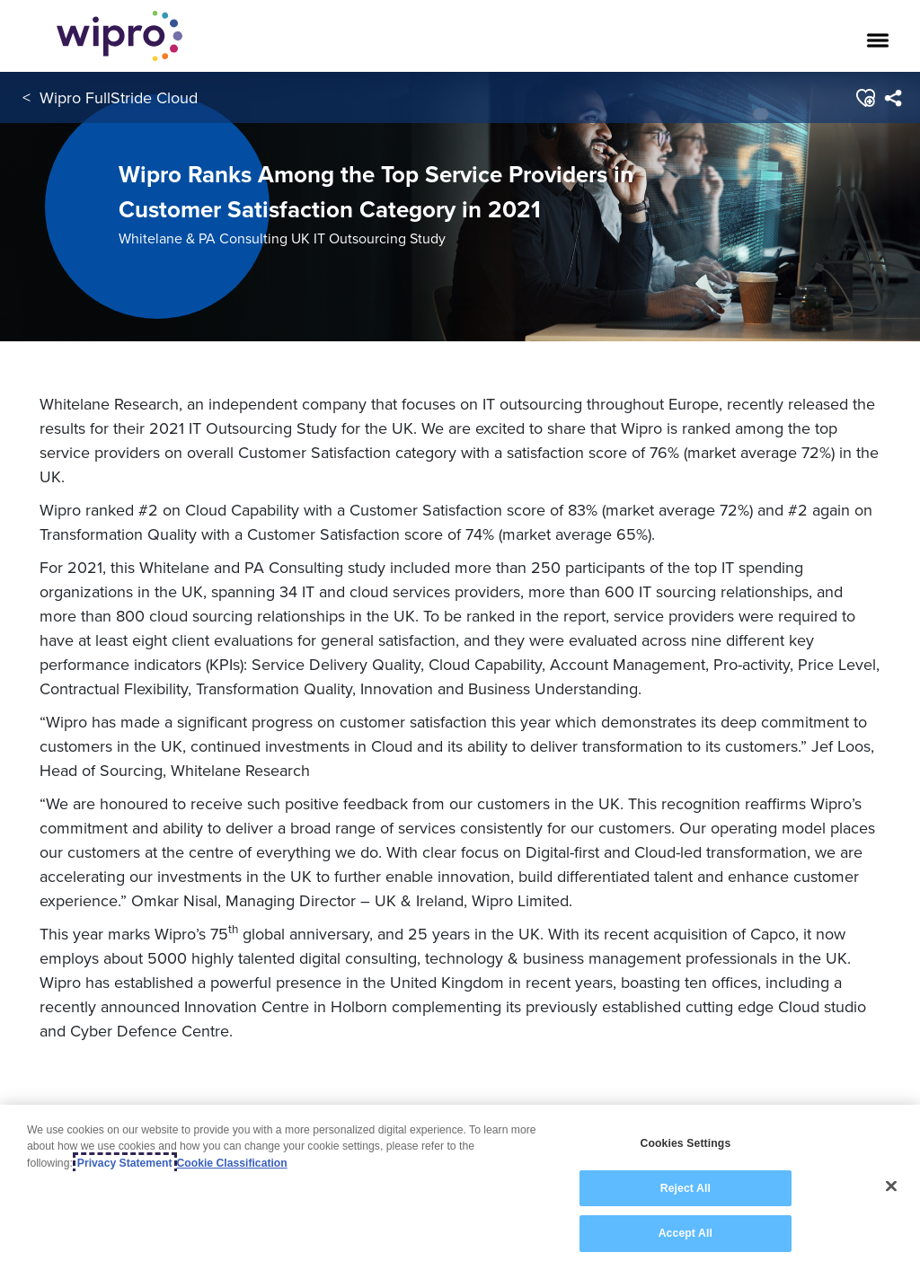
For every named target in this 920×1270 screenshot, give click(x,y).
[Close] (891, 1186)
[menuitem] (892, 97)
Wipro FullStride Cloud (119, 97)
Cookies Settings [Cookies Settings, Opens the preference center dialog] (685, 1143)
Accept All (685, 1233)
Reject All (685, 1188)
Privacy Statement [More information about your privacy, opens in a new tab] (124, 1163)
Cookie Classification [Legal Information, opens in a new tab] (232, 1163)
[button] (864, 97)
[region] (460, 1187)
